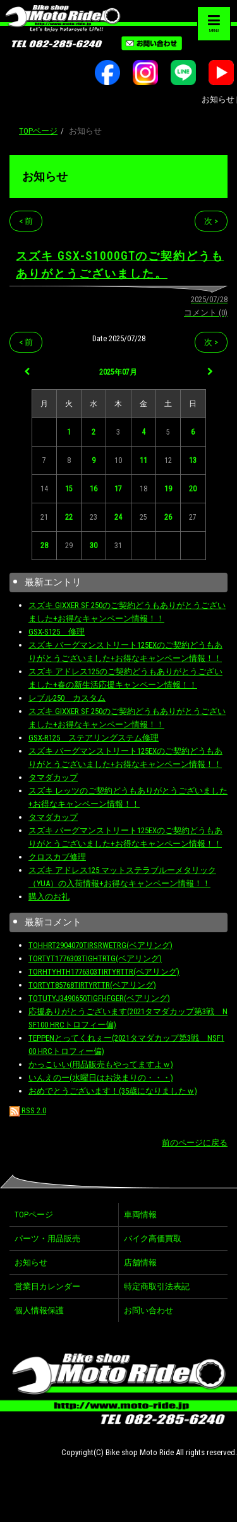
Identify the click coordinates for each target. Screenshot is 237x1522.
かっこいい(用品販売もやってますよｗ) (100, 1064)
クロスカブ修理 (57, 857)
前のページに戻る (195, 1142)
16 (93, 488)
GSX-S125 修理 (56, 631)
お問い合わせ (148, 1310)
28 (44, 545)
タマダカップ (53, 777)
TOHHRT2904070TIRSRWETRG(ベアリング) (100, 945)
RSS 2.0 (27, 1110)
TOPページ (38, 131)
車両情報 (140, 1214)
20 (193, 488)
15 (69, 488)
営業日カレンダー (47, 1286)
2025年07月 (118, 372)
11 (143, 460)
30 (93, 545)
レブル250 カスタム (67, 698)
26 (168, 517)
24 (118, 517)
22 (69, 517)
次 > (211, 221)
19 (168, 488)
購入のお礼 (49, 896)
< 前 (26, 221)
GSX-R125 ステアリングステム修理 (93, 737)
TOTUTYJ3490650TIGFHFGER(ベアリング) (99, 998)
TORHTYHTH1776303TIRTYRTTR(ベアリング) (103, 971)
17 (118, 488)
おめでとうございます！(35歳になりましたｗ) (112, 1091)
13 (193, 460)
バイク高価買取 (152, 1238)
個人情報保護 (39, 1310)
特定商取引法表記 (157, 1286)
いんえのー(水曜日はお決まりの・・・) (100, 1077)
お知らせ (45, 176)
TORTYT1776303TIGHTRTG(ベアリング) (95, 958)
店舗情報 (140, 1262)
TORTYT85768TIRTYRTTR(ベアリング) (92, 985)
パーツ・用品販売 (47, 1238)
